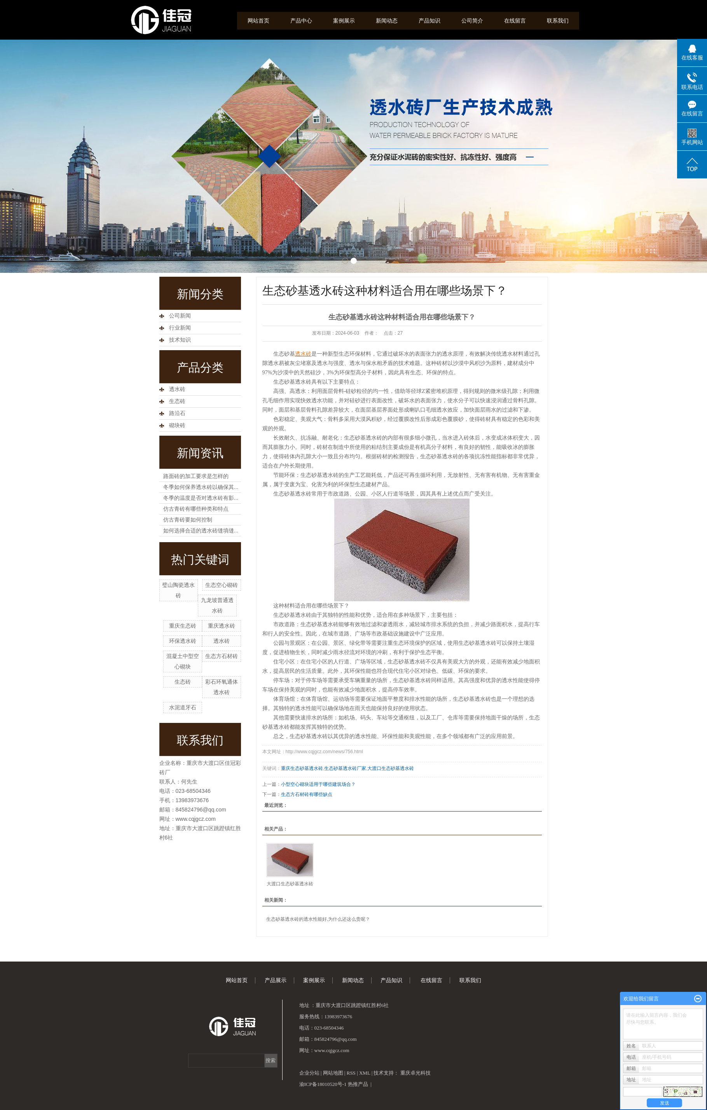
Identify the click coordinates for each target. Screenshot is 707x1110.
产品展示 (275, 980)
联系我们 (558, 20)
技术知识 (180, 340)
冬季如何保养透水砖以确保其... (201, 487)
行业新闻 (180, 328)
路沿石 (177, 413)
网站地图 (333, 1073)
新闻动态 (387, 20)
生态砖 (177, 401)
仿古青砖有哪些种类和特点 (196, 509)
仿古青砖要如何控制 (187, 520)
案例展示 (344, 20)
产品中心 (301, 20)
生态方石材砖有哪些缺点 (306, 794)
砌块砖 (177, 425)
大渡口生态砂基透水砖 (390, 768)
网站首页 (258, 20)
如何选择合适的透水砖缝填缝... (201, 530)
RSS (351, 1073)
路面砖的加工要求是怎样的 (196, 476)
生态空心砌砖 (221, 585)
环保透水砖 (182, 641)
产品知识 (429, 20)
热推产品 (358, 1084)
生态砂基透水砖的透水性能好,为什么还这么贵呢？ (318, 919)
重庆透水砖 (221, 626)
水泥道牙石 (182, 707)
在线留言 (515, 20)
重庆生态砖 (182, 626)
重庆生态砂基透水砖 (302, 768)
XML (364, 1073)
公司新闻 (180, 316)
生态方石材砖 (221, 656)
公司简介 (472, 20)
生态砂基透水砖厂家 (345, 768)
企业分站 (309, 1073)
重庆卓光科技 (415, 1073)
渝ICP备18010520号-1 (323, 1084)
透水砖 (177, 389)
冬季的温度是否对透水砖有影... (201, 498)
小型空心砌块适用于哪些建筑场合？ (318, 784)
